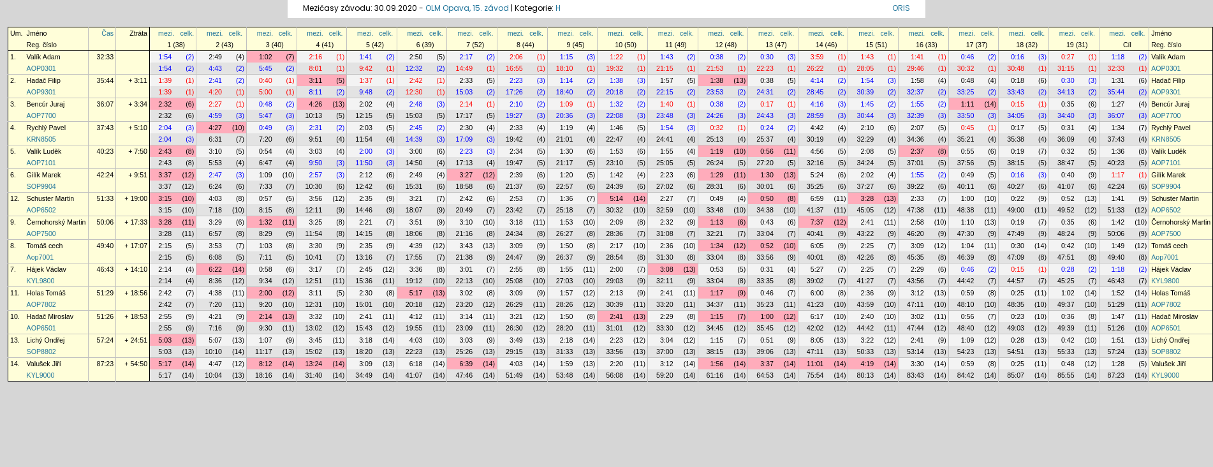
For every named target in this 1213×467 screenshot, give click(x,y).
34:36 (915, 139)
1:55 (917, 104)
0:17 (767, 104)
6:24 (215, 186)
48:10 (965, 304)
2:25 (867, 245)
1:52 (1118, 293)
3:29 (215, 222)
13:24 (314, 363)
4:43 (215, 68)
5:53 (215, 163)
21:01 (564, 139)
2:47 (215, 175)
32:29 (865, 139)
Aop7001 (40, 257)
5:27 (817, 269)
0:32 (717, 127)
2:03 (365, 127)
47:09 (1015, 257)
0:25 (1017, 293)
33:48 (715, 210)
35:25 (815, 186)
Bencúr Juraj (46, 104)
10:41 (314, 257)
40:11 (965, 186)
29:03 (614, 281)
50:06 (105, 222)
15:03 (464, 92)
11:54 (363, 139)
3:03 (316, 151)
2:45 (416, 127)
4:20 (215, 92)
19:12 (414, 281)
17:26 (514, 92)
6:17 (817, 316)
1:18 (1118, 57)
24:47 (514, 257)
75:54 (815, 375)
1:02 (265, 57)
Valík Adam (44, 57)
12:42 (363, 186)
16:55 (514, 68)
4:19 (867, 363)
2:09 (616, 222)
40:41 (815, 233)
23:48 (664, 115)
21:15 (664, 68)
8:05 (817, 340)
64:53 (765, 375)
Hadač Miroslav (50, 316)
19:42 (514, 139)
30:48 (1015, 68)
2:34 (516, 151)
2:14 (466, 104)
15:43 (363, 328)
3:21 (416, 198)
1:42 (616, 175)
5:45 (265, 68)
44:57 (1015, 281)
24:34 (514, 233)
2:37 (917, 151)
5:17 (416, 293)
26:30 (514, 328)
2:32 (165, 104)
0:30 (767, 57)
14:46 (363, 210)
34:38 (765, 210)
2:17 (466, 57)
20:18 (614, 92)
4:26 (316, 104)
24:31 (765, 92)
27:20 (765, 163)
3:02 (466, 293)
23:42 (514, 210)
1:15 (566, 57)
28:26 (564, 304)
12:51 (314, 281)
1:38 (616, 80)
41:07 (1066, 186)
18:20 (363, 351)
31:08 (664, 233)
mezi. (166, 33)
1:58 (917, 80)
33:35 (765, 281)
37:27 (865, 186)
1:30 (566, 151)
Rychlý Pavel (46, 127)
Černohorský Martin (56, 222)
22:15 (664, 92)
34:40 (1066, 115)
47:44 (915, 328)
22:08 (614, 115)
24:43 (765, 115)
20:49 (464, 210)
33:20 (664, 304)
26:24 (715, 163)
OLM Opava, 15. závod (467, 8)
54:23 (965, 351)
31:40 (314, 375)
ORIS (901, 8)
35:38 (1015, 139)
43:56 (915, 281)
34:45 (715, 328)
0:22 (1017, 198)
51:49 (514, 375)
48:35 (1015, 304)
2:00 (365, 151)
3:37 (165, 175)
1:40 (666, 104)
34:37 (715, 304)
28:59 (815, 115)
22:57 (564, 186)
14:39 (414, 139)
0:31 (1068, 127)
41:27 (865, 281)
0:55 (967, 151)
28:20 (564, 328)
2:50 (416, 57)
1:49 (1118, 245)
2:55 (516, 269)
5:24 (817, 175)
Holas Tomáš (46, 293)
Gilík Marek (44, 175)
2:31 (316, 127)
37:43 (105, 127)
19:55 (414, 328)
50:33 (865, 351)
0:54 (265, 151)
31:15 (1066, 68)
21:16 (464, 233)
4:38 (215, 293)
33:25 (965, 92)
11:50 (363, 163)
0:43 (767, 222)
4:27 (215, 127)
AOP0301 (41, 68)
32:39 (915, 115)
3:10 (215, 151)
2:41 (215, 80)
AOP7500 (41, 233)
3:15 (165, 198)
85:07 (1015, 375)
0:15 (1017, 104)
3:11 (316, 80)
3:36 (416, 269)
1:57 (666, 80)
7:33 (265, 186)
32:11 (664, 281)
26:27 (564, 233)
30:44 (865, 115)
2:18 (566, 340)
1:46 (616, 127)
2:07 (917, 127)
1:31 (1118, 80)
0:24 (767, 127)
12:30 (414, 92)
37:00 (664, 351)
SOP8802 (41, 351)
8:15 (265, 210)
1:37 (365, 80)
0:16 (1017, 57)
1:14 (566, 80)
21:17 (564, 163)
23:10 (614, 163)
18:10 (564, 68)
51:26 (105, 316)
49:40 (105, 245)
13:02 (314, 328)
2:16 (316, 57)
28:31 (715, 186)
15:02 (314, 351)
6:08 (215, 257)
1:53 (616, 151)
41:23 (815, 304)
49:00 (1015, 210)
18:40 (564, 92)
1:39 (165, 80)
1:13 (717, 222)
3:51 (416, 222)
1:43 (666, 57)
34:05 (1015, 115)
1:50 (566, 245)
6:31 (215, 139)
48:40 (965, 328)
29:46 (915, 68)
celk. (187, 33)
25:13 (715, 139)
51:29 (105, 293)
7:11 (265, 257)
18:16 (263, 375)
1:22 (616, 57)
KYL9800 (41, 281)
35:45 (765, 328)
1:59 (566, 363)
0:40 (265, 80)
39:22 (915, 186)
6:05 (817, 245)
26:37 (564, 257)
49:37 (1066, 304)
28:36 (614, 233)
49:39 (1066, 328)
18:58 (464, 186)
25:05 (664, 163)
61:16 (715, 375)
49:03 (1015, 328)
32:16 (815, 163)
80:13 (865, 375)
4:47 (215, 363)
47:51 (1066, 257)
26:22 (815, 68)
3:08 (666, 269)
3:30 (316, 245)
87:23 (105, 363)
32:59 (664, 210)
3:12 (917, 293)
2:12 (365, 175)
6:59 (817, 198)
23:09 (464, 328)
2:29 (917, 269)
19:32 (614, 68)
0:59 (967, 293)
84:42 (965, 375)
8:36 (215, 281)
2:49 (215, 57)
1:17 (1118, 175)
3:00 (416, 151)
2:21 (365, 222)
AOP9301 (41, 92)
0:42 (1068, 245)
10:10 (213, 351)
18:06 (414, 233)
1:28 (1118, 363)
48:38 (965, 210)
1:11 (967, 104)
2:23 (516, 80)
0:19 (1017, 151)
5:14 (616, 198)
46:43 (105, 269)
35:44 (105, 80)
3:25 (316, 222)
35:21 (965, 139)
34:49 (363, 375)
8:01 (316, 68)
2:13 (616, 293)
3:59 (817, 57)
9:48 (365, 92)
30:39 (865, 92)
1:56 (717, 363)
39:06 (765, 351)
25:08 (514, 281)
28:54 (614, 257)
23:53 (715, 92)
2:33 (466, 80)
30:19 (815, 139)
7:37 (817, 222)
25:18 (564, 210)
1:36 (1118, 151)
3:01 (466, 269)
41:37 (815, 210)
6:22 (215, 269)
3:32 (316, 316)
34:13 (1066, 92)
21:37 (514, 186)
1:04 (967, 245)
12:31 (314, 304)
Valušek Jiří (44, 363)
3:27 (466, 175)
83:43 (915, 375)
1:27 (1118, 104)
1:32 (616, 104)
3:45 (316, 340)
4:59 (215, 115)
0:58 (265, 269)
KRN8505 (41, 139)
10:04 (213, 375)
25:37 (765, 139)
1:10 (967, 222)
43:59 (865, 304)
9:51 (316, 139)
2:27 (215, 104)
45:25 (1066, 281)
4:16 (817, 104)
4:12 (416, 316)
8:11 (316, 92)
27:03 (564, 281)
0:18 (1017, 80)
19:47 (514, 163)
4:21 (215, 316)
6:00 (817, 293)
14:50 (414, 163)
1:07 (265, 340)
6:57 (215, 233)
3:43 (466, 245)
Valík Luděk (44, 151)
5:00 (265, 92)
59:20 (664, 375)
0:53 (717, 269)
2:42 (416, 80)
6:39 (466, 363)
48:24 (1066, 233)
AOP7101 (41, 163)
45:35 (915, 257)
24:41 (664, 139)
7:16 (215, 328)
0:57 (265, 198)
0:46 (967, 57)
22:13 (464, 281)
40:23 (105, 151)
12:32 (414, 68)
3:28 (867, 198)
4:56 (817, 151)
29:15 (514, 351)
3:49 (516, 340)
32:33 (105, 57)
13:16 (363, 257)
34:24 (865, 163)
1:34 (1118, 127)
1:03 (265, 245)
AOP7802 (41, 304)
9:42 (365, 68)
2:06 (516, 57)
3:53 (215, 245)
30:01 (765, 186)
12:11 (314, 210)
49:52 (1066, 210)
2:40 (867, 316)
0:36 (1068, 316)
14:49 (464, 68)
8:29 (265, 233)
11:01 (815, 363)
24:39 (614, 186)
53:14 (915, 351)
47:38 (915, 210)
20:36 (564, 115)
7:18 (215, 210)
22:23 (765, 68)
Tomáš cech (45, 245)
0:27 (1068, 57)
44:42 (965, 281)
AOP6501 (41, 328)
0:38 (717, 57)
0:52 (1068, 198)
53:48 (564, 375)
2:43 (165, 151)
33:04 (765, 233)
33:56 (765, 257)
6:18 (416, 363)
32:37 (915, 92)
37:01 (915, 163)
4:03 (215, 198)
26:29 (514, 304)
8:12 (265, 363)
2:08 (867, 151)
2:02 (365, 104)
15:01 (363, 304)
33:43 (1015, 92)
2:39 (516, 175)
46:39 (965, 257)
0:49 (265, 127)
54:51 (1015, 351)
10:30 (314, 186)
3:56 (316, 198)
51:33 (105, 198)
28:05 (865, 68)
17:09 (464, 139)
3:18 (516, 222)
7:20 (265, 139)
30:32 (965, 68)
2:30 (466, 127)
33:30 (664, 328)
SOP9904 (41, 186)
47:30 (965, 233)
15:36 (363, 281)
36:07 (105, 104)
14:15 (363, 233)
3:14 (466, 316)
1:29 (717, 175)
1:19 (566, 127)
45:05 (865, 210)
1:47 (1118, 316)
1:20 (566, 175)
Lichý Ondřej (46, 340)
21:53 (715, 68)
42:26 (865, 257)
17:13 (464, 163)
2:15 (165, 245)
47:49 (1015, 233)
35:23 (765, 304)
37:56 (965, 163)
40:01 (815, 257)
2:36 (666, 245)
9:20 (265, 304)
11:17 (263, 351)
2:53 (516, 198)
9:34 (265, 281)
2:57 (316, 175)
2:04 (165, 127)
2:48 (416, 104)
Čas (107, 33)
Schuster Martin (51, 198)
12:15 (363, 115)
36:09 (1066, 139)
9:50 (316, 163)
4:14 (817, 80)
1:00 (967, 198)
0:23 (1017, 316)
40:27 (1015, 186)
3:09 (516, 245)
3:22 (867, 340)
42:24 (105, 175)
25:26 (464, 351)
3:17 (316, 269)
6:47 (265, 163)
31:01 (614, 328)
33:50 (965, 115)
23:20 (464, 304)
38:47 (1066, 163)
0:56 (767, 151)
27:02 (664, 186)
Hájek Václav (46, 269)
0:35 (1068, 104)
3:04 (666, 340)
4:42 (817, 127)
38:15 (1015, 163)
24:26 (715, 115)
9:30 (265, 328)
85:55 (1066, 375)
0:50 (767, 198)
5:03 (165, 340)
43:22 (865, 233)
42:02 (815, 328)
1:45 (867, 104)
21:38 (464, 257)
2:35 (365, 198)
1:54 (165, 57)
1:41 (365, 57)
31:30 (664, 257)
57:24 (105, 340)
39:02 (815, 281)
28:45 (815, 92)
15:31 (414, 186)
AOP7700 (41, 115)
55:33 (1066, 351)
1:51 (1118, 340)
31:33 (564, 351)
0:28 (1068, 269)
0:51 (767, 340)
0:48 (967, 80)
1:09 (566, 104)
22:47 (614, 139)
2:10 (516, 104)
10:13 (314, 115)
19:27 (514, 115)
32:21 (715, 233)
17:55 (414, 257)
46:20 (915, 233)
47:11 (915, 304)
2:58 (917, 222)
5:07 (215, 340)
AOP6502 (41, 210)
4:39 (416, 245)
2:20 (616, 363)
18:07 (414, 210)
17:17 (464, 115)
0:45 (967, 127)
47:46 (464, 375)
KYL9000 (41, 375)
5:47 (265, 115)
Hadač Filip (44, 80)
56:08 (614, 375)
